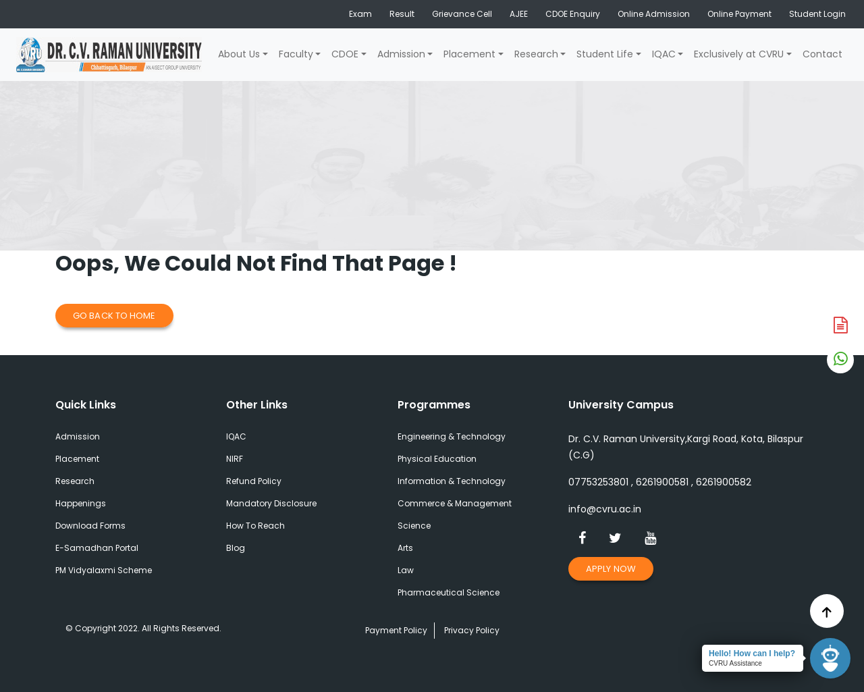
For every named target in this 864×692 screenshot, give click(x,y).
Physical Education (437, 458)
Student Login (817, 14)
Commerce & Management (455, 503)
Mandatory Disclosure (271, 503)
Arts (405, 548)
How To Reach (255, 525)
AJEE (519, 14)
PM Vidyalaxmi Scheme (103, 570)
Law (406, 570)
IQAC (664, 54)
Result (401, 14)
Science (414, 525)
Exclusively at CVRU (739, 54)
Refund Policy (253, 481)
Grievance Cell (462, 14)
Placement (469, 54)
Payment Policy (396, 630)
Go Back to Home (114, 315)
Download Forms (90, 525)
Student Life (604, 54)
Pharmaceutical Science (449, 592)
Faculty (296, 54)
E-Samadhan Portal (96, 548)
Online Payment (739, 14)
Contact (822, 54)
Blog (235, 548)
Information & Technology (452, 481)
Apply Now (611, 568)
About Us (239, 54)
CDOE (344, 54)
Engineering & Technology (452, 436)
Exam (360, 14)
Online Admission (654, 14)
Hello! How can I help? (752, 653)
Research (536, 54)
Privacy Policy (472, 630)
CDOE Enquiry (572, 14)
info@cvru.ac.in (604, 509)
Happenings (80, 503)
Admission (401, 54)
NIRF (234, 458)
